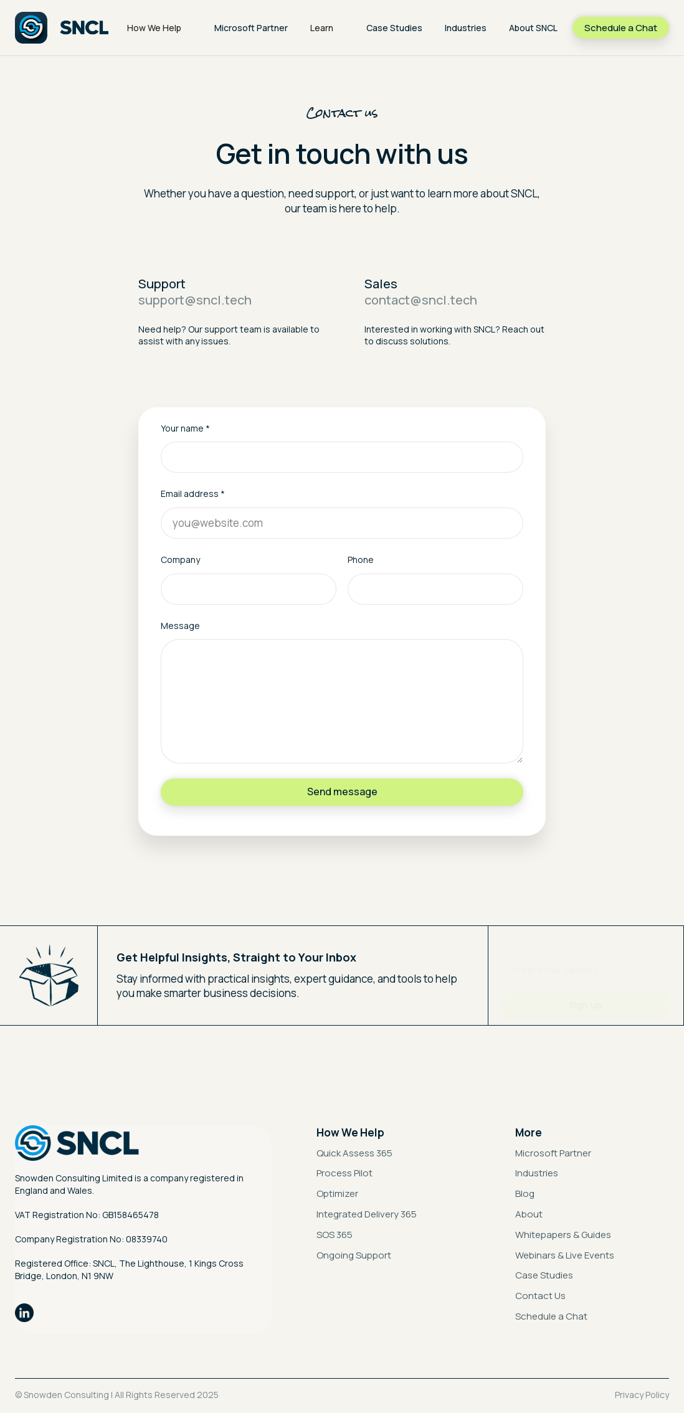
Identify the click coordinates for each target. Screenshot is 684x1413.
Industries (466, 28)
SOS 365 (334, 1234)
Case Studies (394, 28)
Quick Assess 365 (354, 1153)
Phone (361, 559)
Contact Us (540, 1295)
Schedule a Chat (551, 1316)
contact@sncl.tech (420, 299)
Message (180, 625)
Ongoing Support (353, 1255)
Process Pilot (344, 1172)
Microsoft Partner (251, 28)
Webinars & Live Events (564, 1255)
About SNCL (533, 28)
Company (180, 559)
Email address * (193, 493)
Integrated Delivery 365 (366, 1214)
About (529, 1214)
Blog (524, 1193)
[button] (159, 28)
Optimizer (337, 1193)
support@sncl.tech (195, 299)
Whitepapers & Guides (563, 1234)
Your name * (185, 428)
